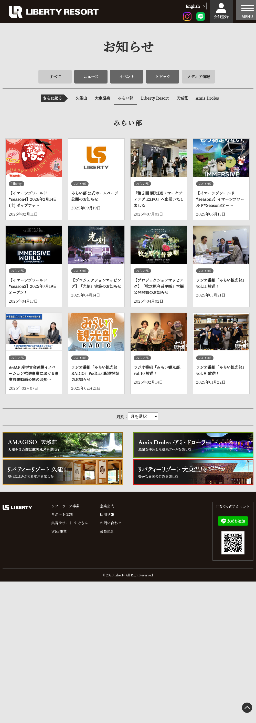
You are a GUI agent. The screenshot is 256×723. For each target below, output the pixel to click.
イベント (126, 76)
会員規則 (107, 531)
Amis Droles (207, 98)
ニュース (91, 76)
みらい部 (125, 98)
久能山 (81, 98)
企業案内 (107, 505)
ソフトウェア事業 (65, 505)
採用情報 (107, 514)
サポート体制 (62, 514)
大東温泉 (102, 98)
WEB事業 (59, 531)
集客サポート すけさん (69, 522)
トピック (162, 76)
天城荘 (182, 98)
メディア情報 (198, 76)
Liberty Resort (155, 98)
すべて (55, 76)
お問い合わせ (110, 522)
